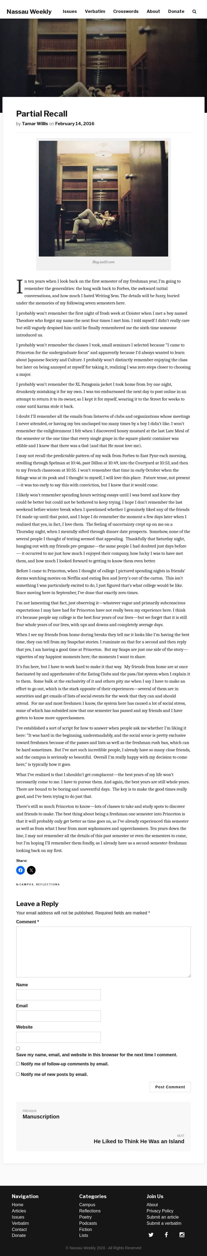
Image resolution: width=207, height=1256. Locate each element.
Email (22, 1006)
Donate (176, 11)
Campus (26, 884)
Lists (83, 1235)
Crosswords (126, 11)
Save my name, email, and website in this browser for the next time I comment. (96, 1054)
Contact (19, 1229)
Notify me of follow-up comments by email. (64, 1064)
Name (22, 985)
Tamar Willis (35, 123)
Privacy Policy (160, 1211)
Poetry (85, 1217)
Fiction (85, 1229)
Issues (70, 11)
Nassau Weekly (29, 11)
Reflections (48, 884)
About (153, 11)
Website (24, 1027)
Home (17, 1204)
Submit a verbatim (164, 1223)
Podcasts (88, 1223)
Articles (19, 1211)
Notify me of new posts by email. (54, 1074)
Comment (27, 922)
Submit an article (163, 1217)
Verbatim (95, 11)
